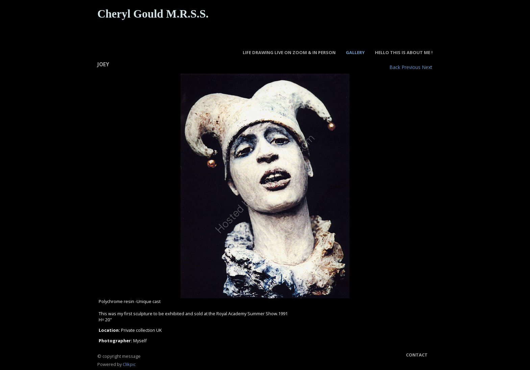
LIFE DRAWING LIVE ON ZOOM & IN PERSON (289, 52)
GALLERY (355, 52)
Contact (417, 355)
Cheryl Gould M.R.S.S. (153, 13)
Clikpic (129, 364)
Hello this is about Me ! (404, 52)
